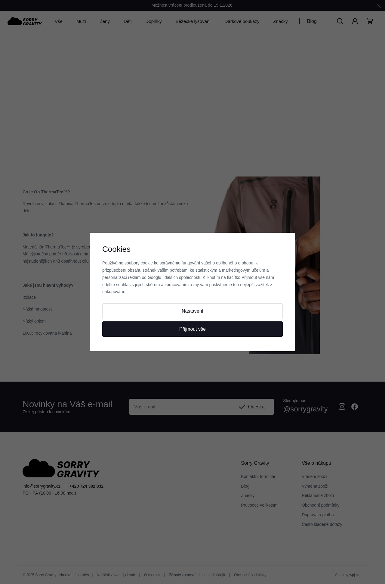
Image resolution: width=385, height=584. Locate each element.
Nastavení (192, 311)
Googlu (154, 277)
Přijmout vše (192, 329)
